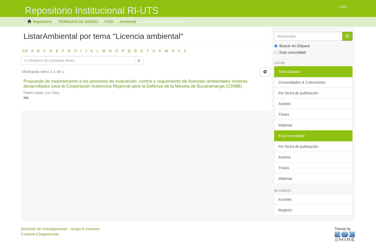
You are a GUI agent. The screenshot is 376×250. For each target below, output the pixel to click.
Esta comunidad (290, 52)
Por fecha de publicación (298, 93)
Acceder (285, 199)
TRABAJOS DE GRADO (78, 22)
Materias (285, 125)
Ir (139, 60)
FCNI (109, 22)
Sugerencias (48, 234)
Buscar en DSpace (292, 46)
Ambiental (128, 22)
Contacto (28, 234)
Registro (285, 210)
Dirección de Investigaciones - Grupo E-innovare (60, 229)
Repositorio (42, 22)
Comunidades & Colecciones (301, 82)
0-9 (24, 51)
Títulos (283, 114)
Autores (284, 104)
